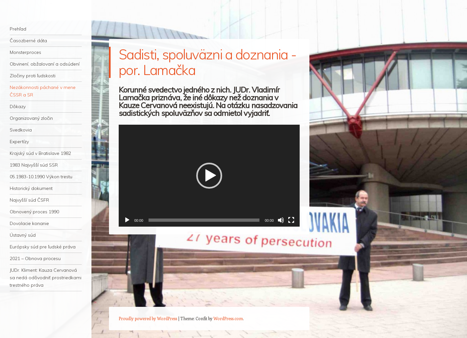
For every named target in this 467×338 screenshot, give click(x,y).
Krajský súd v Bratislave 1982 (40, 153)
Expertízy (19, 141)
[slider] (204, 220)
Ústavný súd (23, 235)
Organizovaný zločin (31, 118)
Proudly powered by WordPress (148, 318)
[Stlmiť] (281, 220)
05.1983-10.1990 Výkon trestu (41, 177)
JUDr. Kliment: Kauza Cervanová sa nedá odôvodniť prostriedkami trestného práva (45, 277)
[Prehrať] (127, 220)
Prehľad (18, 29)
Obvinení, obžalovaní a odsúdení (44, 64)
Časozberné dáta (28, 41)
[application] (209, 176)
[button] (209, 176)
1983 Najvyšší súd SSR (34, 165)
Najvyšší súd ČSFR (29, 200)
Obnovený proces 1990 (34, 212)
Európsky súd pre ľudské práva (43, 247)
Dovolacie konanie (29, 223)
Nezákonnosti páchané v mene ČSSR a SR (43, 91)
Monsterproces (25, 52)
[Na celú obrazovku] (291, 220)
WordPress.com (228, 318)
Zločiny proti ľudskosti (32, 76)
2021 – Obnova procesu (35, 258)
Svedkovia (21, 130)
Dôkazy (18, 106)
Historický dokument (31, 188)
